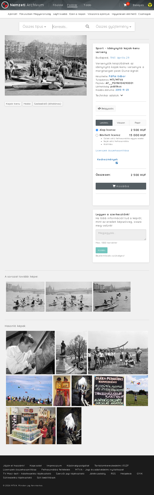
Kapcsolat (36, 465)
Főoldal (58, 5)
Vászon (121, 122)
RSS (113, 473)
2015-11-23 (122, 89)
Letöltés (104, 122)
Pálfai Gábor (117, 76)
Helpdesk (126, 473)
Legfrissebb (60, 13)
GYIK (140, 473)
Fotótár (72, 5)
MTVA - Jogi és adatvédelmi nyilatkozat (99, 469)
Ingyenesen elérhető (124, 13)
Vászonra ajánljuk (99, 13)
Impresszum (54, 465)
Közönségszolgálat (78, 465)
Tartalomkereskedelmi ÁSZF (111, 465)
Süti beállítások (46, 477)
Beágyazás (105, 108)
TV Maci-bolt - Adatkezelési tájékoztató (27, 473)
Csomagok (144, 13)
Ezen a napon (77, 13)
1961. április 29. (120, 57)
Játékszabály (97, 473)
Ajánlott (12, 13)
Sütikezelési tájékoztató (17, 477)
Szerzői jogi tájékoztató (70, 473)
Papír (138, 122)
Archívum (22, 5)
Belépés (138, 5)
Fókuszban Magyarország (35, 13)
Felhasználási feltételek (56, 469)
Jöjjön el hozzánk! (14, 465)
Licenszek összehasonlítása (112, 150)
